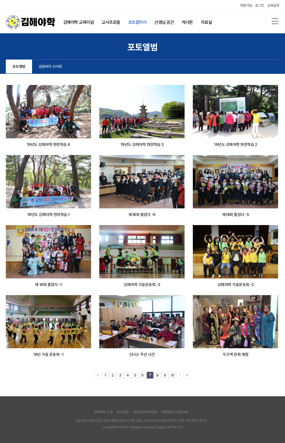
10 (172, 375)
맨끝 (187, 375)
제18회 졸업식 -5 (235, 214)
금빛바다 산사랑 (50, 66)
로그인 (259, 5)
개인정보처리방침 (145, 412)
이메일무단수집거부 (174, 412)
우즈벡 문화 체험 (235, 354)
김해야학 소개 (103, 412)
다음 (180, 375)
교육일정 (273, 5)
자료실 (206, 22)
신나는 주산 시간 (142, 354)
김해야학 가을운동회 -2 (236, 284)
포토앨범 (18, 66)
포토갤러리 (137, 22)
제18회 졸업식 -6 (141, 214)
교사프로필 (111, 22)
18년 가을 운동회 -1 (48, 354)
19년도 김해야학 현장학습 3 (142, 144)
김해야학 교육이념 (78, 22)
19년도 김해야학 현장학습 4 (48, 144)
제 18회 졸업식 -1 (48, 284)
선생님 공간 (164, 22)
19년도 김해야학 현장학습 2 (235, 144)
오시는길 (123, 412)
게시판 (187, 22)
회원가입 (246, 5)
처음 (97, 375)
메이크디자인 (175, 427)
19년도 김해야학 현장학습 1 (48, 214)
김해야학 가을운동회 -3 (142, 284)
